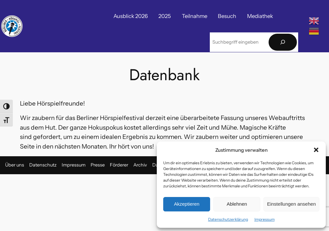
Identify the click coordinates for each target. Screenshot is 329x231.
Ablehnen (237, 204)
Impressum (264, 219)
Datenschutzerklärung (228, 219)
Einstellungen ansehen (291, 204)
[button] (316, 150)
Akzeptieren (186, 204)
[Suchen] (283, 42)
